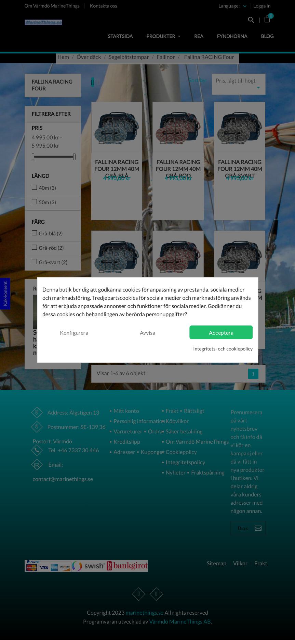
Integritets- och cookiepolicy (223, 349)
